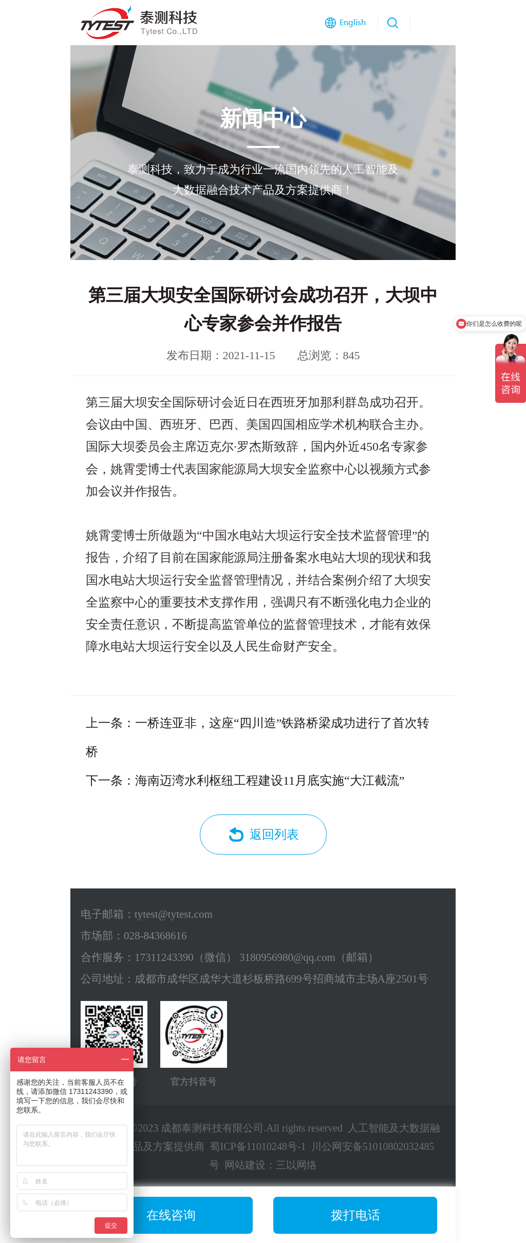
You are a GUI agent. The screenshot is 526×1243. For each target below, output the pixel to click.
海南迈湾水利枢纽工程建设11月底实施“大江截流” (269, 780)
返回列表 (274, 834)
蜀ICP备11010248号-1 (258, 1146)
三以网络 (296, 1165)
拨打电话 (355, 1215)
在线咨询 (171, 1215)
